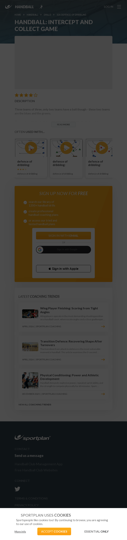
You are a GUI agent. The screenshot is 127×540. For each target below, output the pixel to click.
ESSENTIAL (96, 531)
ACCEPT (54, 531)
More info (20, 531)
